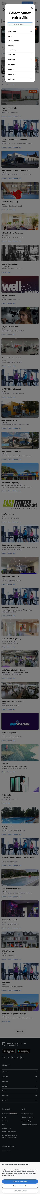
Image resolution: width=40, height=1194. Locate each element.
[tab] (20, 40)
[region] (20, 1178)
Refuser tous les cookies (20, 1186)
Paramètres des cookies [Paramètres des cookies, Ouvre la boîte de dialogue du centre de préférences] (20, 1190)
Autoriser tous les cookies (20, 1181)
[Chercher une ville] (20, 24)
